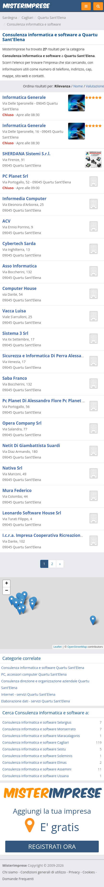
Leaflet (58, 646)
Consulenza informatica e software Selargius (36, 722)
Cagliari (27, 17)
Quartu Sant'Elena (52, 17)
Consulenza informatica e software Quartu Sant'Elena (42, 667)
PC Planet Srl (15, 176)
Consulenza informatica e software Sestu (34, 749)
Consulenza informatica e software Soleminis (37, 755)
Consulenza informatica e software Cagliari (35, 742)
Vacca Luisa (14, 311)
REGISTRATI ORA (52, 846)
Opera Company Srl (21, 423)
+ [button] (6, 583)
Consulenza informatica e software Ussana (35, 776)
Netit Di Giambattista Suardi (31, 445)
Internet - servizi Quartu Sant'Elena (28, 694)
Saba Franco (14, 378)
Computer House (19, 288)
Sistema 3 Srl (15, 333)
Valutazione (95, 86)
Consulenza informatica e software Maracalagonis (41, 735)
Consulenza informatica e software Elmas (34, 762)
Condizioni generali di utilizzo (43, 872)
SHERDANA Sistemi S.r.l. (26, 153)
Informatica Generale (24, 97)
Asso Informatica (19, 266)
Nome (78, 86)
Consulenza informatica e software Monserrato (39, 729)
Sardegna (9, 17)
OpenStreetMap (77, 646)
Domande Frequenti (18, 878)
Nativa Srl (12, 468)
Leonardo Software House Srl (31, 513)
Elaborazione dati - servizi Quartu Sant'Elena (35, 701)
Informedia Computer (24, 198)
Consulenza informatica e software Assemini (36, 769)
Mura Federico (17, 490)
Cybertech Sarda (19, 243)
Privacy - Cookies (82, 872)
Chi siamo (10, 872)
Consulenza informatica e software (34, 24)
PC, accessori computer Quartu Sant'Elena (34, 674)
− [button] (6, 590)
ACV (6, 221)
